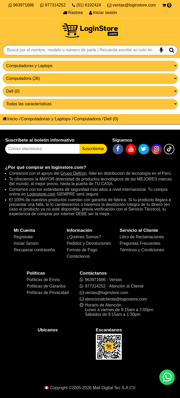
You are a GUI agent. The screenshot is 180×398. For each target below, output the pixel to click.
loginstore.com (67, 167)
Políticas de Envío (43, 279)
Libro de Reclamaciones (142, 237)
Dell (108, 119)
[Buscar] (171, 50)
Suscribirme (93, 148)
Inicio (10, 119)
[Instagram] (156, 149)
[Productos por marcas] (90, 91)
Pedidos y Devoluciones (89, 243)
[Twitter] (143, 149)
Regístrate (23, 237)
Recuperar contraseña (34, 250)
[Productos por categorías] (90, 78)
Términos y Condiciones (142, 250)
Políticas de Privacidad (48, 292)
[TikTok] (169, 149)
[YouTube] (131, 149)
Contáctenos (78, 256)
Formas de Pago (82, 250)
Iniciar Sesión (26, 243)
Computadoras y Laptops (46, 119)
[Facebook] (118, 149)
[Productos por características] (90, 104)
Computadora (87, 119)
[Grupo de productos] (90, 66)
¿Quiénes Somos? (84, 237)
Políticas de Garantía (46, 286)
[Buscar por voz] (161, 50)
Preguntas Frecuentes (140, 243)
